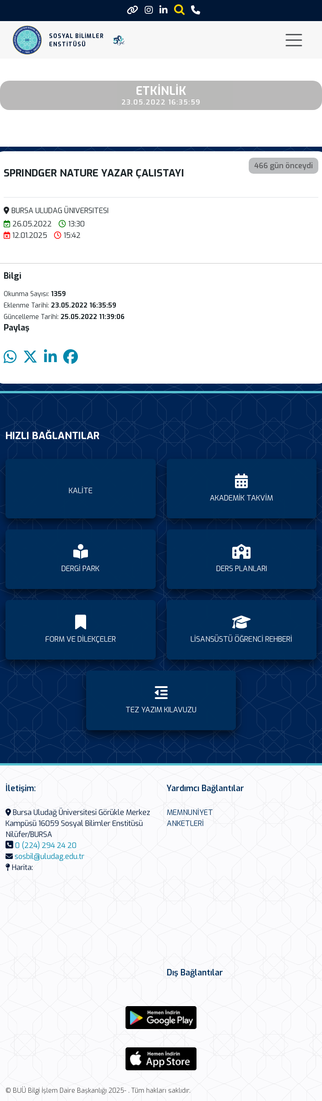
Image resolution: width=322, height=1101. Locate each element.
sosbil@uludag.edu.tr (49, 856)
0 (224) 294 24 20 (45, 845)
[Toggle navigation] (294, 40)
